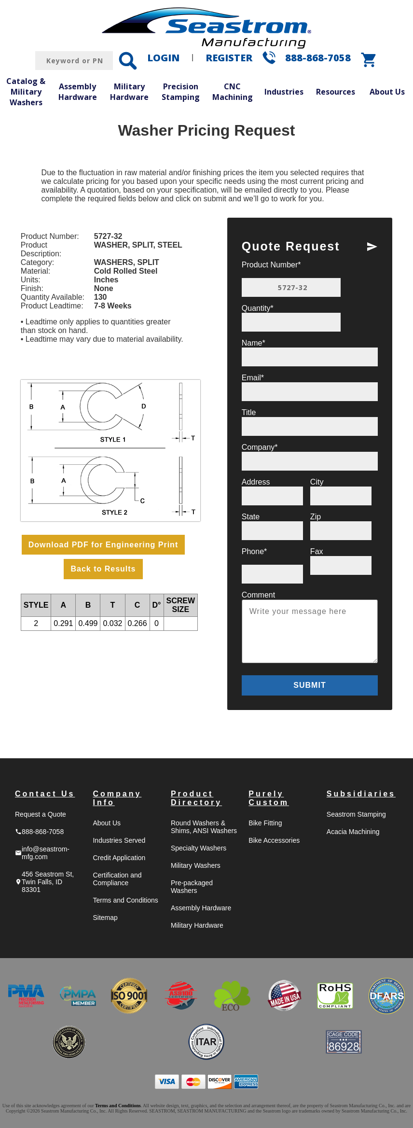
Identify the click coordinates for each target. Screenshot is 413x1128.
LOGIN (163, 57)
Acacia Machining (353, 832)
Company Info (117, 798)
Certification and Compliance (117, 879)
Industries (283, 91)
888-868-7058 (318, 57)
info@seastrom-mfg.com (42, 853)
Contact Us (45, 794)
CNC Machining (232, 91)
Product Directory (196, 798)
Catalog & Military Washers (25, 91)
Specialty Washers (198, 848)
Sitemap (105, 917)
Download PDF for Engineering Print (103, 545)
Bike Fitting (265, 823)
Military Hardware (129, 91)
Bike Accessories (274, 840)
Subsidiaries (361, 794)
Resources (335, 91)
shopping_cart (369, 60)
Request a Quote (40, 814)
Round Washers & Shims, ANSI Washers (204, 827)
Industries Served (119, 840)
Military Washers (195, 865)
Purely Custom (268, 798)
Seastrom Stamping (356, 814)
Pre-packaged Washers (192, 886)
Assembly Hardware (77, 91)
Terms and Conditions (125, 900)
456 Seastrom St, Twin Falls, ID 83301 (44, 881)
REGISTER (229, 57)
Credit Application (119, 858)
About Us (387, 91)
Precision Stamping (181, 91)
